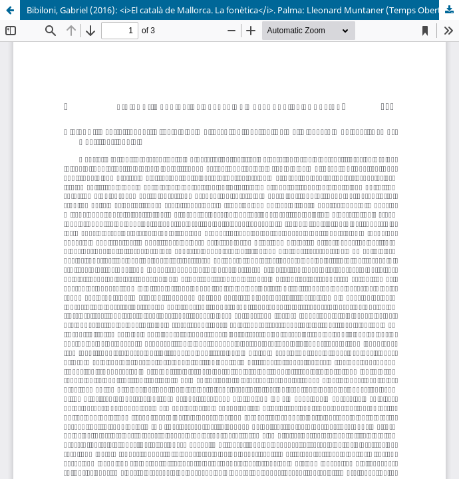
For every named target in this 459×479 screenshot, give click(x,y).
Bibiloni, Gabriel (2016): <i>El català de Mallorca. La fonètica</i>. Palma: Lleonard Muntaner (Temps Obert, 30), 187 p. (243, 10)
